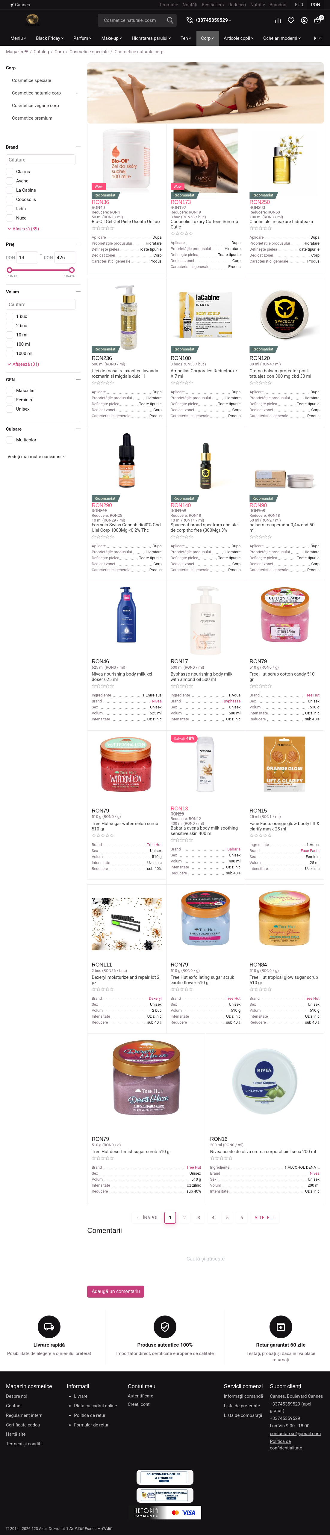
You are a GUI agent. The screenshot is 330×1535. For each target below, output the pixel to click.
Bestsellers (213, 4)
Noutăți (190, 4)
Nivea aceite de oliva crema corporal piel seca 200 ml (263, 1151)
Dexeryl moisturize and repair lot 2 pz (126, 980)
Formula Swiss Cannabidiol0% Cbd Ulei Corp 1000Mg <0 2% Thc (126, 527)
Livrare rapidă (49, 1345)
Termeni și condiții (24, 1443)
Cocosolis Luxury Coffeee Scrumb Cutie (204, 224)
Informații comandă (243, 1396)
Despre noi (16, 1396)
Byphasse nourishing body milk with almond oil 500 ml (202, 676)
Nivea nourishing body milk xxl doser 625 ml (122, 676)
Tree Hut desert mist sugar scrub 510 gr (131, 1151)
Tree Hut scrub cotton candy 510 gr (281, 676)
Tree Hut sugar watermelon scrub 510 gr (125, 826)
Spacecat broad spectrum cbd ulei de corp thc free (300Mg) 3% (205, 527)
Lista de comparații (243, 1415)
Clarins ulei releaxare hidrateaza (281, 221)
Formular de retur (91, 1425)
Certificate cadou (23, 1425)
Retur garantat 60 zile (281, 1345)
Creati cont (139, 1404)
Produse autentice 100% (165, 1345)
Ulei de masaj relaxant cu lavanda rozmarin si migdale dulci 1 (125, 373)
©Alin (107, 1528)
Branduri (278, 4)
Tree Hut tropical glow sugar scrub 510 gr (283, 980)
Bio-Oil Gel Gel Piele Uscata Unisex (126, 221)
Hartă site (15, 1434)
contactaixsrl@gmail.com (295, 1433)
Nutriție (257, 4)
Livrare (80, 1396)
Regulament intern (24, 1415)
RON (315, 4)
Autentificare (140, 1396)
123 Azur (75, 1528)
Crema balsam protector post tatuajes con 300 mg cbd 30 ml (280, 373)
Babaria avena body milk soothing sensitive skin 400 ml (204, 830)
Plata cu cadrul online (95, 1406)
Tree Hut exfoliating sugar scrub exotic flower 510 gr (202, 980)
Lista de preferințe (242, 1406)
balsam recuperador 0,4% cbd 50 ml (281, 527)
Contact (14, 1406)
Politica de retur (89, 1415)
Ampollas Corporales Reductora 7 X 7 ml (204, 373)
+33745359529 (211, 20)
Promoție (169, 4)
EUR (299, 4)
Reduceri (237, 4)
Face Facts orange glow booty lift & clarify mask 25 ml (284, 826)
